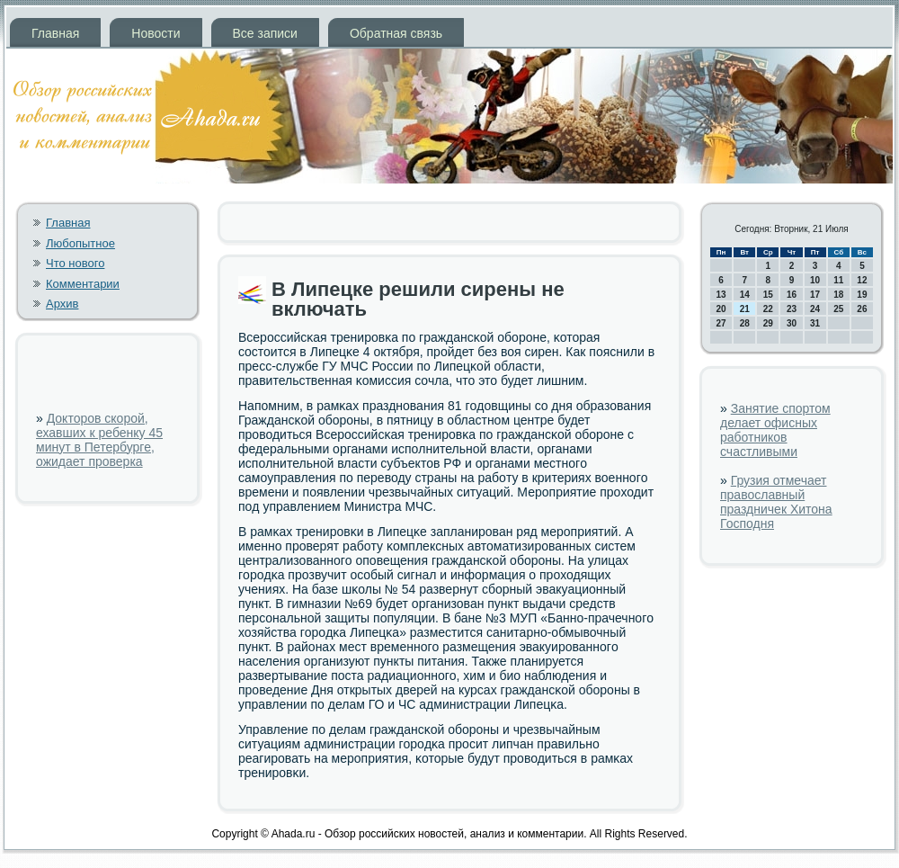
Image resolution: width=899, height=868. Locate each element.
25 (838, 309)
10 (815, 280)
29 (768, 323)
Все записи (265, 33)
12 (862, 280)
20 (721, 309)
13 (721, 295)
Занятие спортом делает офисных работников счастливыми (775, 430)
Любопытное (80, 243)
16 (792, 295)
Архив (62, 303)
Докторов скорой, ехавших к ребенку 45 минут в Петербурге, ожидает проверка (99, 440)
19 (862, 295)
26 (862, 309)
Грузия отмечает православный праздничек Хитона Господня (776, 502)
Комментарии (83, 284)
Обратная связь (396, 33)
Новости (155, 33)
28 (745, 323)
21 (745, 309)
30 (792, 323)
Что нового (75, 263)
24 (815, 309)
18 (838, 295)
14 (745, 295)
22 (768, 309)
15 (768, 295)
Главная (55, 33)
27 (721, 323)
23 (792, 309)
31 (815, 323)
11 (838, 280)
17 (815, 295)
